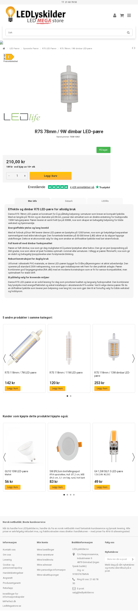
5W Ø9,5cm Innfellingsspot (69, 474)
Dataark (69, 201)
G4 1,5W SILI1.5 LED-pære (113, 473)
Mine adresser (44, 564)
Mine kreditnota (45, 559)
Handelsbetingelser (13, 572)
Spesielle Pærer (31, 48)
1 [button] (67, 396)
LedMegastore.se (12, 605)
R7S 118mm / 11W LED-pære (66, 372)
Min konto (42, 542)
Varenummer (62, 137)
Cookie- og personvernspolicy (12, 566)
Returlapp (8, 588)
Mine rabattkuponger (48, 574)
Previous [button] (4, 358)
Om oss (7, 554)
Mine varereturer (45, 554)
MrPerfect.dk (9, 601)
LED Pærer (15, 48)
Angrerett (8, 578)
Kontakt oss (9, 549)
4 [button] (74, 494)
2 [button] (70, 396)
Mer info (32, 201)
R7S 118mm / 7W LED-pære (20, 372)
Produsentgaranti (12, 583)
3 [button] (70, 494)
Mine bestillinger (45, 549)
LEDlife (105, 201)
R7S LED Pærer (49, 48)
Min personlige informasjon (51, 569)
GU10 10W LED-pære (24, 473)
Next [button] (133, 358)
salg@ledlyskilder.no (83, 592)
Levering (7, 559)
